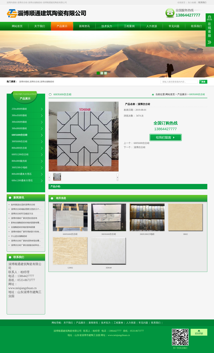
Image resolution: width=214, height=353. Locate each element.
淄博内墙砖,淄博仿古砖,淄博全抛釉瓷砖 (36, 81)
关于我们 (39, 26)
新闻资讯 (84, 26)
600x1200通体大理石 (22, 180)
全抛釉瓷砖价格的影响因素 (23, 227)
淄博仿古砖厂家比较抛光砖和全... (26, 245)
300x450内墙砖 (19, 115)
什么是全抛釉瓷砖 (19, 236)
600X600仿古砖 (19, 135)
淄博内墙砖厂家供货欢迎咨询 (24, 218)
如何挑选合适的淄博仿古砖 (23, 204)
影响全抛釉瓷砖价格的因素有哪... (26, 222)
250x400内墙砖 (19, 109)
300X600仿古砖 (19, 141)
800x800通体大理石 (22, 174)
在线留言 (181, 2)
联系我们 (196, 26)
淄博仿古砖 (139, 147)
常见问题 (174, 26)
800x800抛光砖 (19, 161)
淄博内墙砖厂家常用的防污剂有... (26, 231)
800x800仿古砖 (19, 148)
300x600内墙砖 (19, 122)
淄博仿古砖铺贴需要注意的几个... (26, 209)
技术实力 (106, 26)
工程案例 (129, 26)
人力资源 (151, 26)
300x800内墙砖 (19, 128)
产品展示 (62, 26)
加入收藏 (192, 2)
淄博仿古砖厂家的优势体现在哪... (26, 241)
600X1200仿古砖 (20, 154)
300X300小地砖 (19, 167)
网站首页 (17, 26)
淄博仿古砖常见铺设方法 (22, 213)
